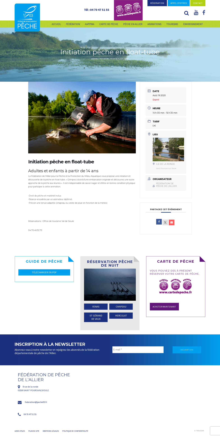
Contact (198, 3)
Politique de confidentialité (75, 431)
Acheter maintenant (164, 306)
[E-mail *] (138, 349)
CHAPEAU (121, 306)
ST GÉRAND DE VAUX (96, 317)
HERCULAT (121, 315)
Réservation (157, 3)
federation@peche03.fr (36, 402)
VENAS (95, 306)
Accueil (94, 59)
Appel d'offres (178, 3)
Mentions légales (51, 431)
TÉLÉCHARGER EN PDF (44, 272)
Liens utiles (20, 431)
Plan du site (33, 431)
